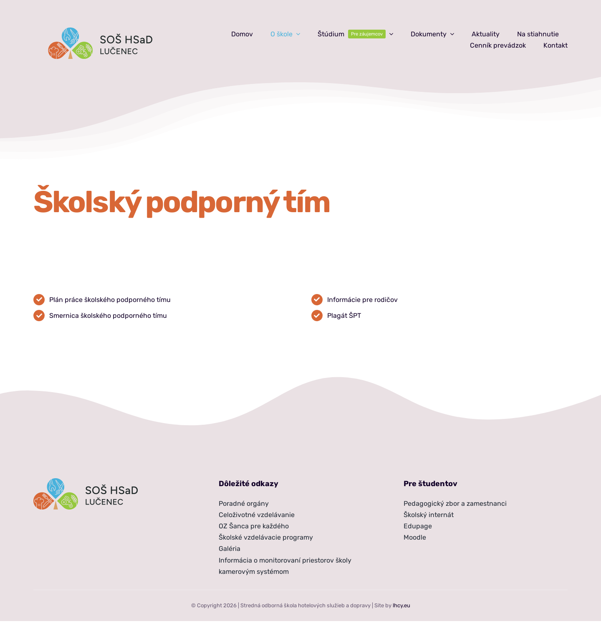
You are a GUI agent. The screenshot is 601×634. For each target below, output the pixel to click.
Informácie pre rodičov (362, 300)
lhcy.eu (401, 605)
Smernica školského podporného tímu (108, 316)
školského (100, 300)
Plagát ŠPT (344, 316)
